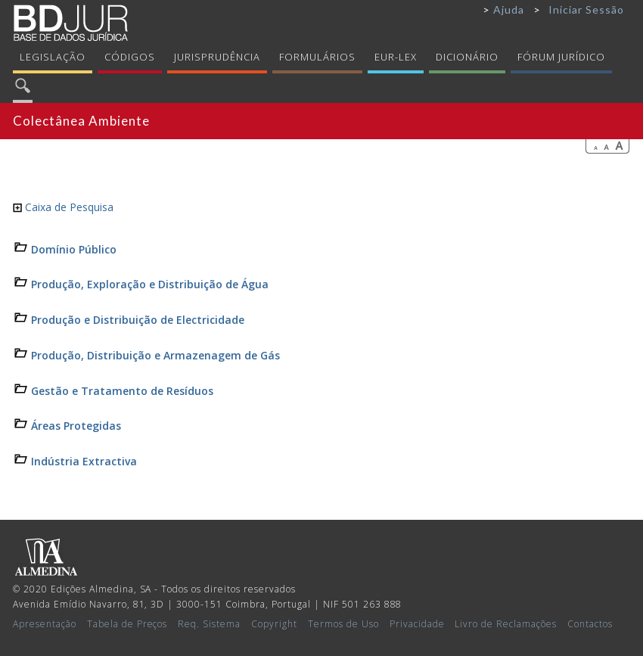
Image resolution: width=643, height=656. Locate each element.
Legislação (52, 57)
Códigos (129, 57)
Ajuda (508, 9)
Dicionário (467, 57)
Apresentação (44, 623)
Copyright (274, 623)
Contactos (590, 623)
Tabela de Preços (127, 623)
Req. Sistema (209, 623)
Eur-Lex (395, 57)
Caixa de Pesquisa (63, 207)
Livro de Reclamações (506, 623)
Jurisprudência (217, 57)
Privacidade (417, 623)
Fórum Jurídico (561, 57)
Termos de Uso (343, 623)
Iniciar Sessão (586, 9)
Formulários (317, 57)
